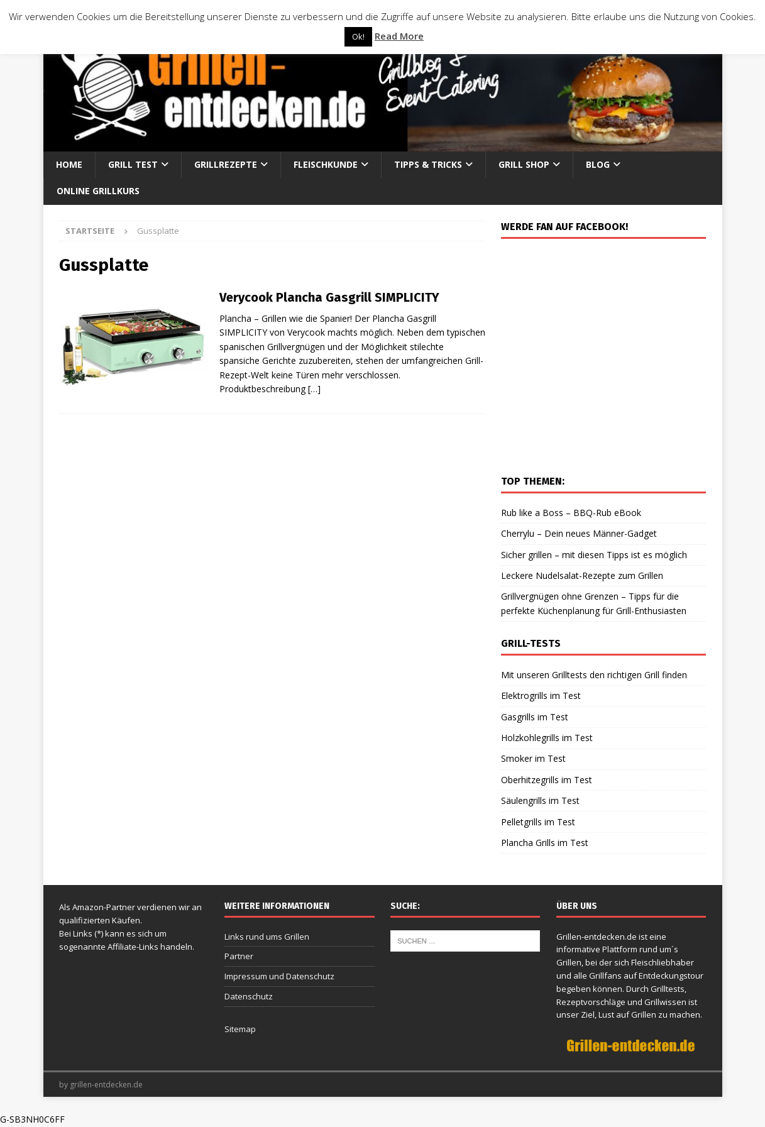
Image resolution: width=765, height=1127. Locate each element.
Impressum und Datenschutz (279, 976)
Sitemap (240, 1029)
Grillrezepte (225, 164)
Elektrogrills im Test (541, 695)
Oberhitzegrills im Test (546, 780)
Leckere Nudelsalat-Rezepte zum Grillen (582, 575)
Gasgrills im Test (534, 717)
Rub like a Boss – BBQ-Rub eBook (571, 513)
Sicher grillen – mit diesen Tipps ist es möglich (594, 555)
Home (69, 164)
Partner (238, 956)
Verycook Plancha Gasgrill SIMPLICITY (329, 297)
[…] (314, 389)
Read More (399, 36)
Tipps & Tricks (428, 164)
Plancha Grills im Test (544, 843)
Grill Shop (523, 164)
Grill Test (133, 164)
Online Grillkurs (98, 191)
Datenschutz (248, 996)
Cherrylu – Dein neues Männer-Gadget (579, 533)
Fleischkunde (326, 164)
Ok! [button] (358, 36)
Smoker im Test (533, 758)
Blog (598, 164)
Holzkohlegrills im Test (547, 738)
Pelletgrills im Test (538, 822)
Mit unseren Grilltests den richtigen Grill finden (594, 675)
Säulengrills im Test (540, 800)
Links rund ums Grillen (266, 936)
